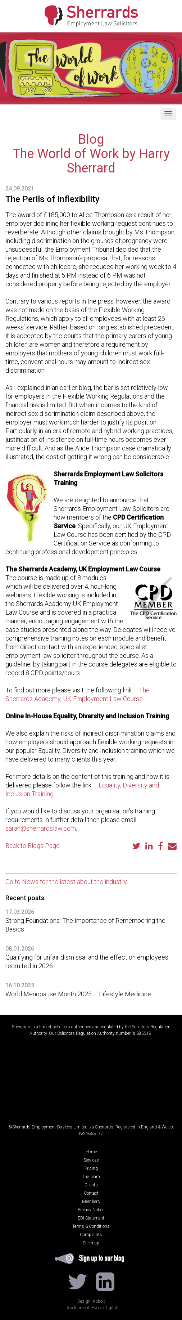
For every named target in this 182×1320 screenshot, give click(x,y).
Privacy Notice (91, 1209)
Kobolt (99, 1301)
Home (91, 1151)
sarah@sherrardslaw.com (40, 828)
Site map (91, 1242)
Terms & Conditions (91, 1226)
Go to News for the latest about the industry (66, 881)
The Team (91, 1176)
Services (91, 1160)
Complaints (91, 1234)
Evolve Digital (104, 1307)
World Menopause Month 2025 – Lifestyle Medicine (79, 994)
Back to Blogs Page (32, 845)
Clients (91, 1184)
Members (91, 1201)
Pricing (91, 1168)
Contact (91, 1193)
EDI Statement (91, 1218)
